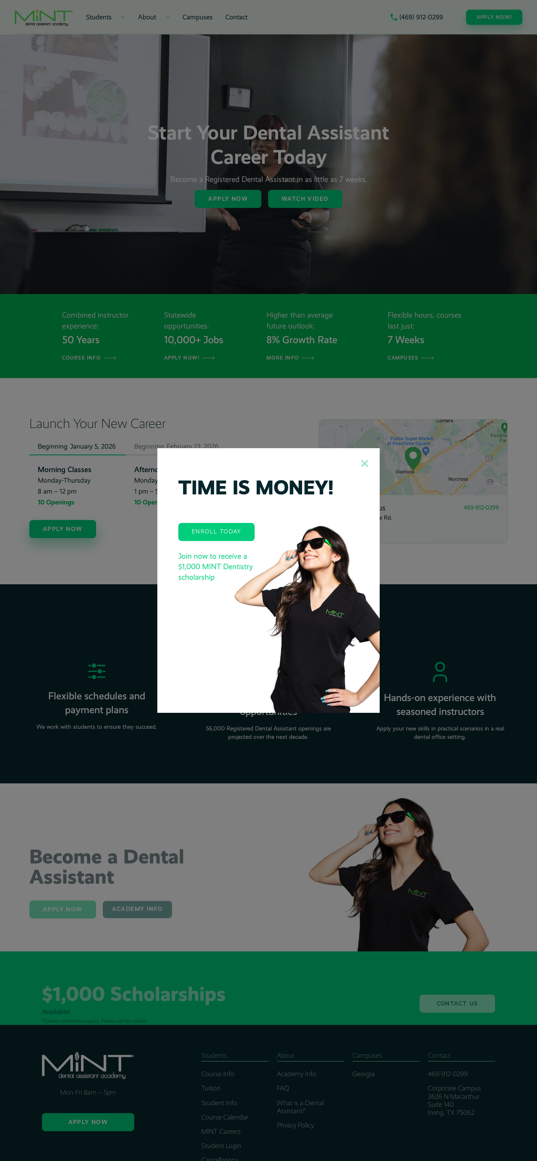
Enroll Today (216, 531)
